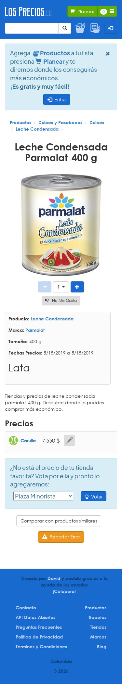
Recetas (97, 617)
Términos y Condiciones (41, 646)
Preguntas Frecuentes (39, 627)
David (53, 578)
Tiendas (98, 627)
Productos (20, 122)
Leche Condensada (37, 129)
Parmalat (35, 330)
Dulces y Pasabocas (60, 122)
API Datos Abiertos (35, 617)
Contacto (26, 607)
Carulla (28, 440)
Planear (50, 61)
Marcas (98, 636)
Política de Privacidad (39, 636)
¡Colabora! (64, 591)
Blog (101, 646)
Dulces (96, 122)
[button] (61, 286)
